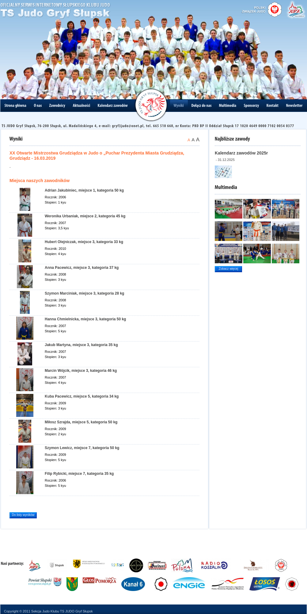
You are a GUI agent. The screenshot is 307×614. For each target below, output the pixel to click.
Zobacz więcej (228, 268)
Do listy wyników (23, 515)
